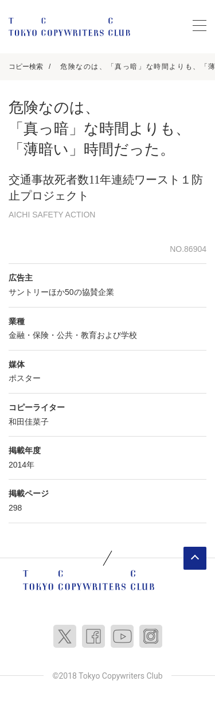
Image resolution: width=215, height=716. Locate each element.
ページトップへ (194, 558)
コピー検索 (26, 67)
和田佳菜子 (29, 421)
